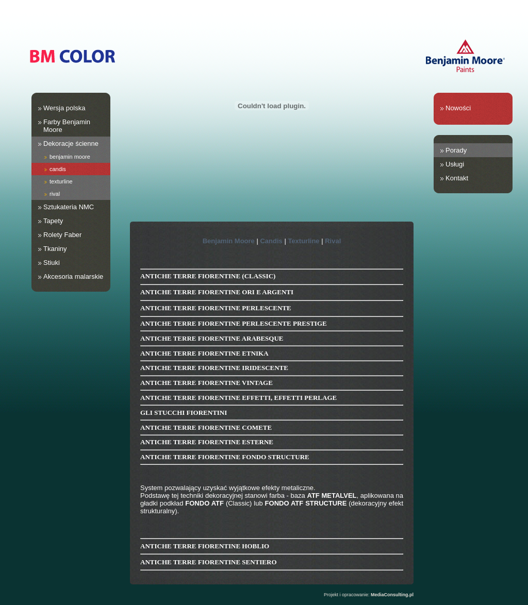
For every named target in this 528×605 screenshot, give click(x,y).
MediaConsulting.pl (392, 594)
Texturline (303, 241)
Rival (333, 241)
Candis (271, 241)
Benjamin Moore (229, 241)
